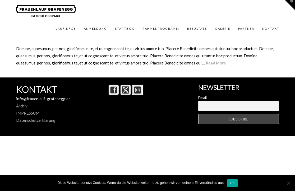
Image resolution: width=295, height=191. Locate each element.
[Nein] (288, 183)
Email (202, 97)
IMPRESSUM (27, 113)
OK (232, 183)
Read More (216, 62)
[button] (290, 5)
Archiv (21, 105)
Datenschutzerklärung (36, 120)
